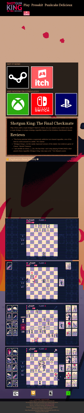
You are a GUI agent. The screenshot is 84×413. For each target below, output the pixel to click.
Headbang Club (50, 405)
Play (27, 5)
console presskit (45, 399)
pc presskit (37, 399)
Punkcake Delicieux (58, 5)
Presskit (37, 5)
